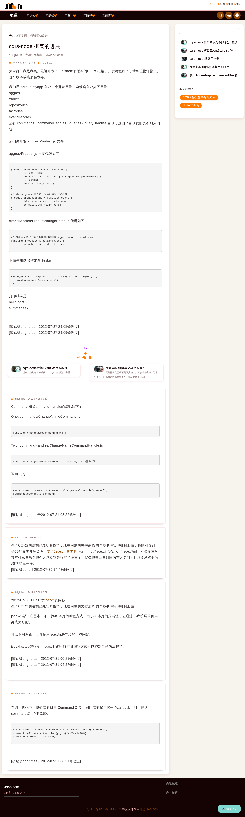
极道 (13, 15)
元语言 (108, 15)
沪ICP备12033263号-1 (102, 809)
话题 (221, 4)
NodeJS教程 (191, 105)
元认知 (32, 15)
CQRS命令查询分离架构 (199, 97)
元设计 (70, 15)
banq (49, 600)
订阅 (237, 4)
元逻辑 (51, 15)
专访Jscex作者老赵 (62, 551)
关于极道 (172, 792)
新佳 (229, 4)
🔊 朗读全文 (229, 808)
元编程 (89, 15)
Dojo (213, 4)
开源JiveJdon (149, 809)
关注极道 (172, 783)
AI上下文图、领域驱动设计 (28, 35)
